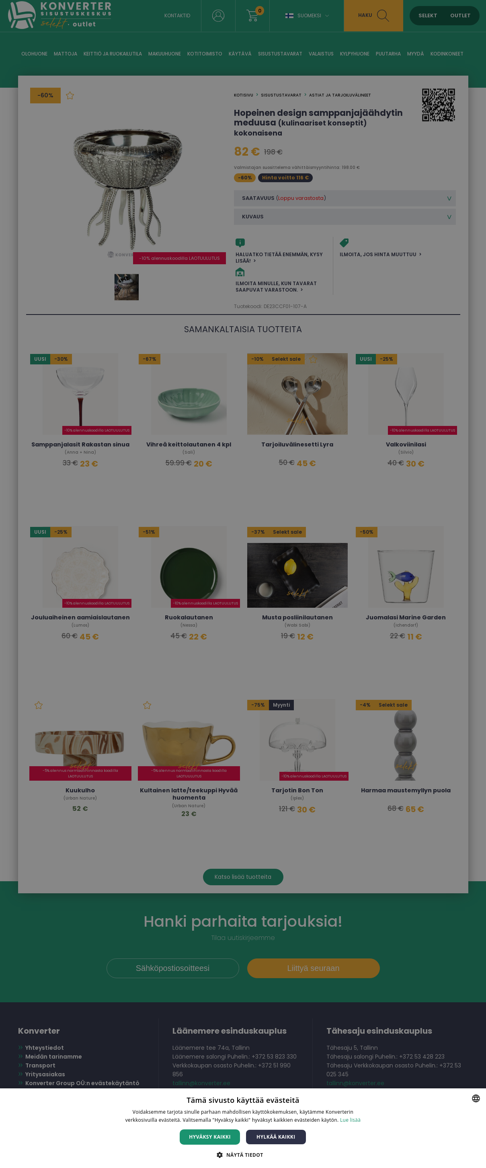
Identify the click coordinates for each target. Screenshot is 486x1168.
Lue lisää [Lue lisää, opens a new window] (350, 1120)
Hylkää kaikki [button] (275, 1136)
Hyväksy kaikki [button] (210, 1136)
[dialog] (243, 584)
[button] (243, 1154)
